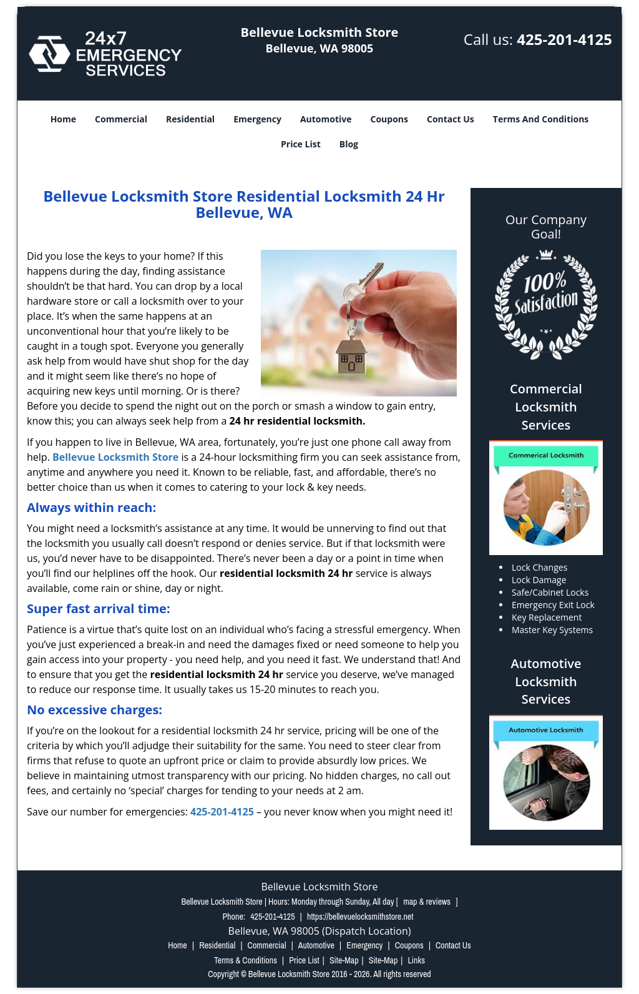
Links (415, 960)
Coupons (389, 119)
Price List (301, 144)
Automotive (326, 119)
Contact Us (450, 119)
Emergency (257, 119)
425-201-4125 (564, 39)
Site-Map (344, 960)
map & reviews (427, 901)
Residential (190, 119)
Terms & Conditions (245, 960)
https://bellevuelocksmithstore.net (360, 916)
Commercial (121, 119)
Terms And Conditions (541, 119)
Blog (348, 144)
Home (63, 119)
